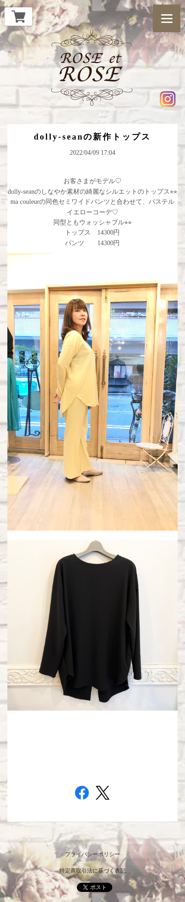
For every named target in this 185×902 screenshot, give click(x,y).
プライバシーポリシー (92, 854)
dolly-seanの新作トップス (92, 136)
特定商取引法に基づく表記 (92, 871)
